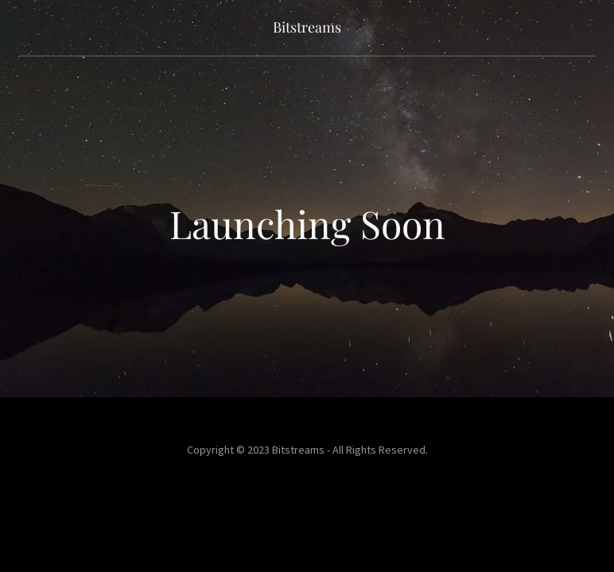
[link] (307, 28)
